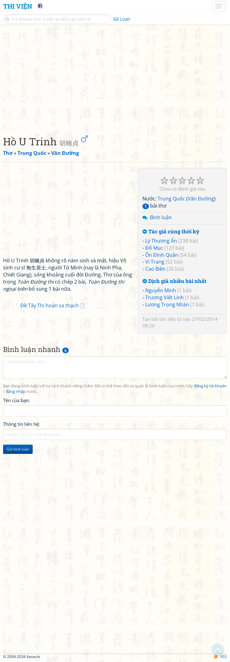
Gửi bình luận (17, 449)
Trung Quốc (171, 198)
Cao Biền (155, 268)
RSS (220, 656)
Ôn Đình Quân (161, 255)
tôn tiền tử (170, 319)
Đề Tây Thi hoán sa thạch (49, 305)
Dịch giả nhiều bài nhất (174, 281)
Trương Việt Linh (164, 297)
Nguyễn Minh (160, 290)
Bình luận (161, 217)
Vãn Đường (201, 198)
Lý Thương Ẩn (161, 240)
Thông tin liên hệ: (21, 424)
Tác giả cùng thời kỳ (170, 232)
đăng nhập (15, 391)
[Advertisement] (115, 78)
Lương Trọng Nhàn (167, 304)
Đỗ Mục (154, 247)
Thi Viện (17, 6)
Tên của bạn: (16, 400)
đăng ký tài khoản (210, 386)
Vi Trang (154, 261)
